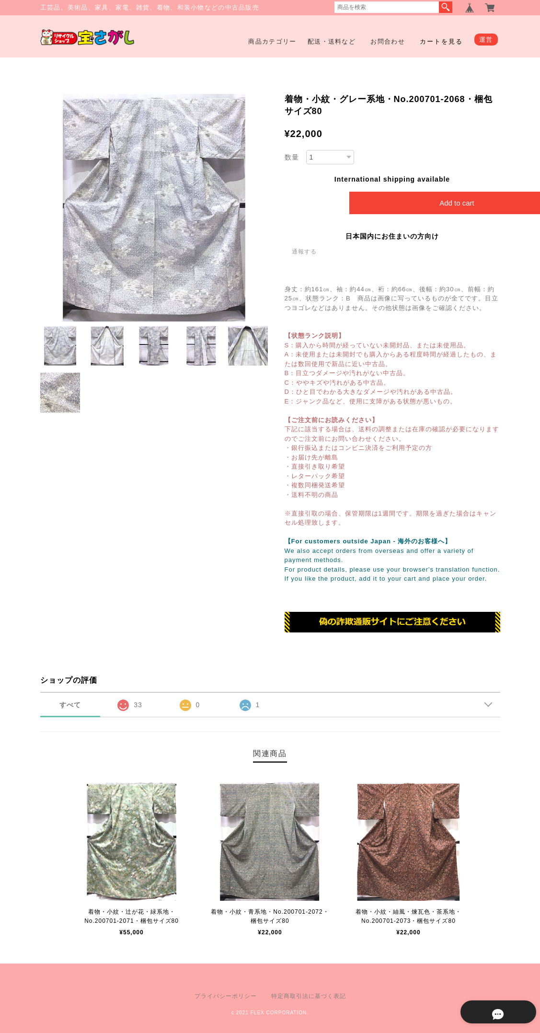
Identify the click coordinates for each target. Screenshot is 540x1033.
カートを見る (441, 41)
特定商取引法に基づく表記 (308, 996)
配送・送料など (332, 41)
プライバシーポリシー (226, 996)
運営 (486, 39)
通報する (304, 251)
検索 (445, 7)
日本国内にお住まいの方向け (392, 236)
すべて (70, 705)
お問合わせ (387, 41)
